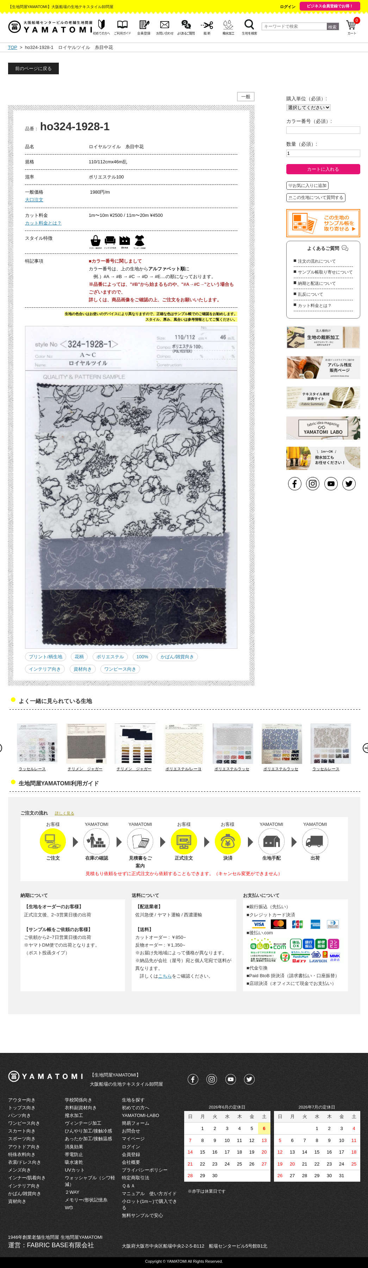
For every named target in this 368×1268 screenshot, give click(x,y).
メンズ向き (19, 1170)
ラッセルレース (32, 769)
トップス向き (22, 1107)
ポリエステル (110, 656)
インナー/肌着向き (27, 1177)
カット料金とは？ (43, 223)
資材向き (83, 669)
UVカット (75, 1170)
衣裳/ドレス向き (25, 1162)
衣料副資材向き (81, 1107)
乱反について (310, 294)
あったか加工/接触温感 (88, 1138)
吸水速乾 (74, 1162)
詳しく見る (64, 813)
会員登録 (131, 1154)
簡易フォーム (135, 1123)
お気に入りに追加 (307, 185)
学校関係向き (78, 1100)
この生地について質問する (315, 197)
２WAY (72, 1192)
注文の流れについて (317, 261)
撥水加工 (74, 1115)
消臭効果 (74, 1146)
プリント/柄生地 (45, 656)
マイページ (133, 1138)
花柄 (79, 656)
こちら (165, 976)
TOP (12, 47)
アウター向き (22, 1100)
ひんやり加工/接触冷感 (88, 1131)
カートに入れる (323, 169)
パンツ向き (19, 1115)
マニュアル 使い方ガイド (149, 1193)
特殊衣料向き (22, 1154)
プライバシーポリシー (145, 1170)
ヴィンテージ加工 (83, 1123)
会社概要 (131, 1162)
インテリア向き (45, 669)
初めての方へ (135, 1107)
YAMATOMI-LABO (140, 1115)
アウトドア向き (24, 1146)
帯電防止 (74, 1154)
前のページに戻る (33, 68)
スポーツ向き (22, 1138)
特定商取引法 (135, 1177)
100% (142, 656)
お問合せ (131, 1131)
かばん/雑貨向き (177, 656)
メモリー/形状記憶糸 (86, 1200)
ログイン (287, 7)
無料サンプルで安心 (142, 1215)
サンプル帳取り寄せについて (325, 272)
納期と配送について (317, 283)
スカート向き (22, 1131)
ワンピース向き (120, 669)
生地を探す (133, 1100)
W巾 (69, 1207)
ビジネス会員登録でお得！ (330, 6)
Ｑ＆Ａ (128, 1185)
